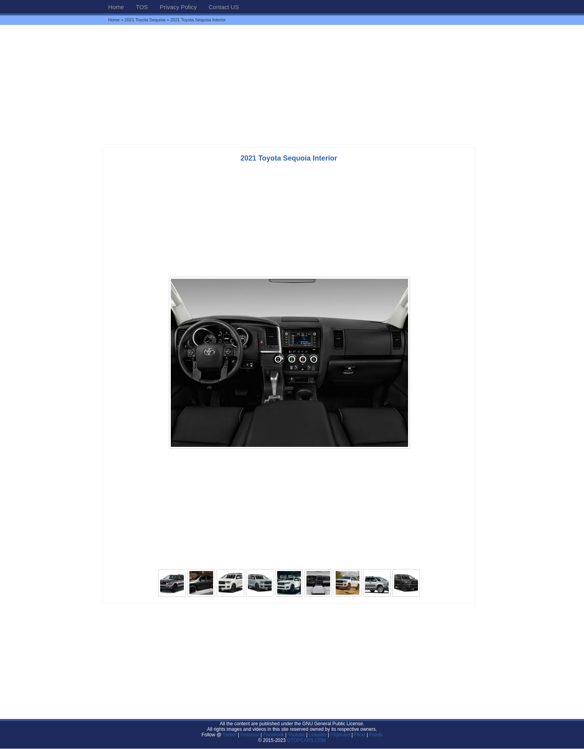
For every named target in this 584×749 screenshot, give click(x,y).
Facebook (273, 735)
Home (116, 7)
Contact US (223, 7)
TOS (142, 7)
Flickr (359, 735)
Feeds (375, 735)
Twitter (230, 735)
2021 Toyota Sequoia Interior (288, 158)
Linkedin (318, 735)
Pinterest (249, 735)
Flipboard (340, 735)
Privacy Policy (178, 7)
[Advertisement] (292, 85)
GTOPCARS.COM (306, 740)
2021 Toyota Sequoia (145, 19)
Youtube (296, 735)
